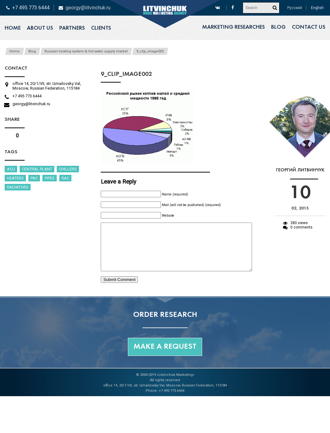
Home (13, 28)
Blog (278, 27)
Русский (294, 8)
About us (40, 28)
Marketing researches (233, 27)
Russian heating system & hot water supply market (86, 51)
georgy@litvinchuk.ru (88, 8)
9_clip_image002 (150, 51)
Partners (72, 28)
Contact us (308, 27)
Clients (101, 28)
